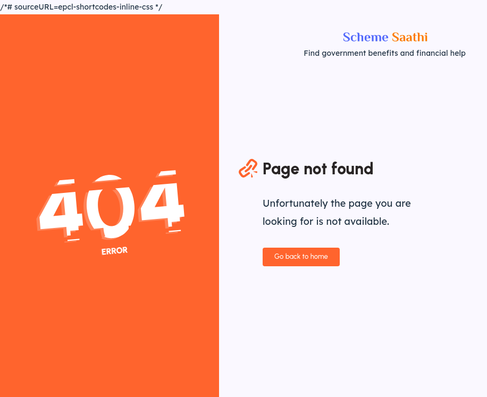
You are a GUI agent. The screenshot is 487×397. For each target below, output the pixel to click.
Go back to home (301, 256)
